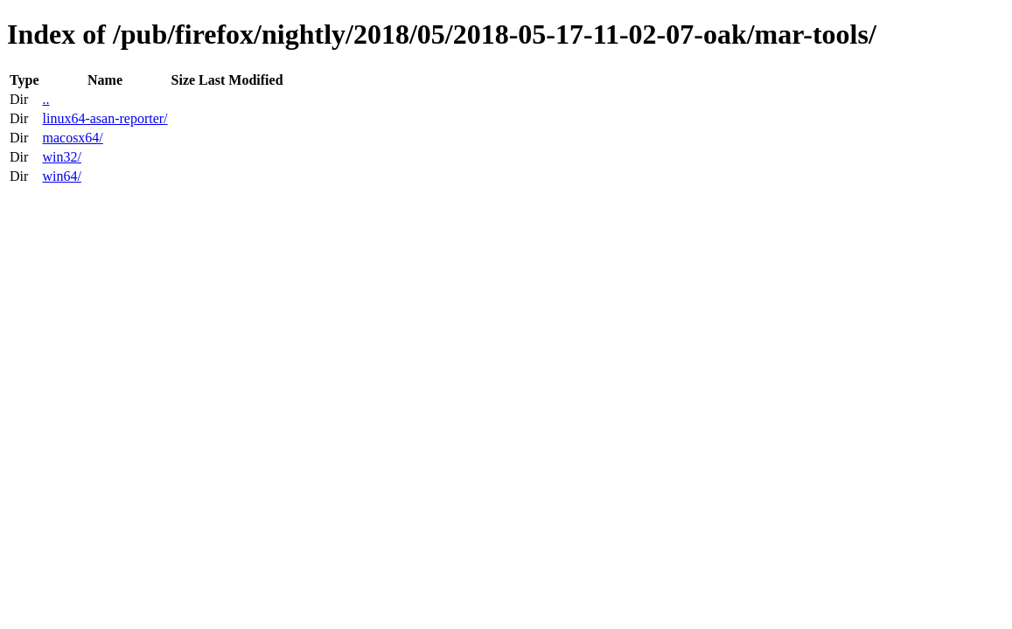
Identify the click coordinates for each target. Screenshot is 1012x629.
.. (45, 99)
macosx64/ (72, 137)
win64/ (61, 176)
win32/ (61, 156)
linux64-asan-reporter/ (104, 118)
